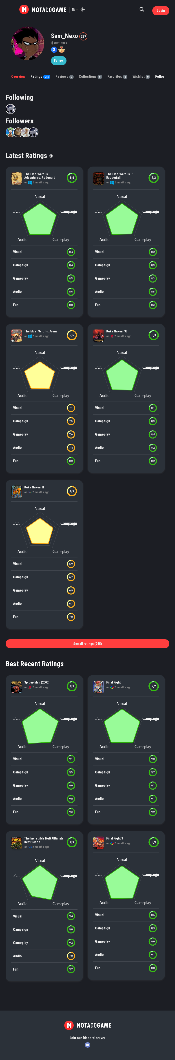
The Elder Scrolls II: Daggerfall (119, 175)
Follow (59, 61)
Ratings (40, 76)
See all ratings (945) (87, 644)
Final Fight (113, 682)
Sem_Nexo (65, 36)
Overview (18, 76)
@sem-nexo (59, 43)
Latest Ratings (29, 155)
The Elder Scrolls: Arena (41, 331)
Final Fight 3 (114, 838)
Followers (20, 121)
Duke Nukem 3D (117, 331)
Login (161, 11)
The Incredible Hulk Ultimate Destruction (44, 840)
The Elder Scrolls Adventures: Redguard (39, 175)
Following (19, 97)
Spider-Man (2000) (36, 682)
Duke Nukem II (34, 487)
